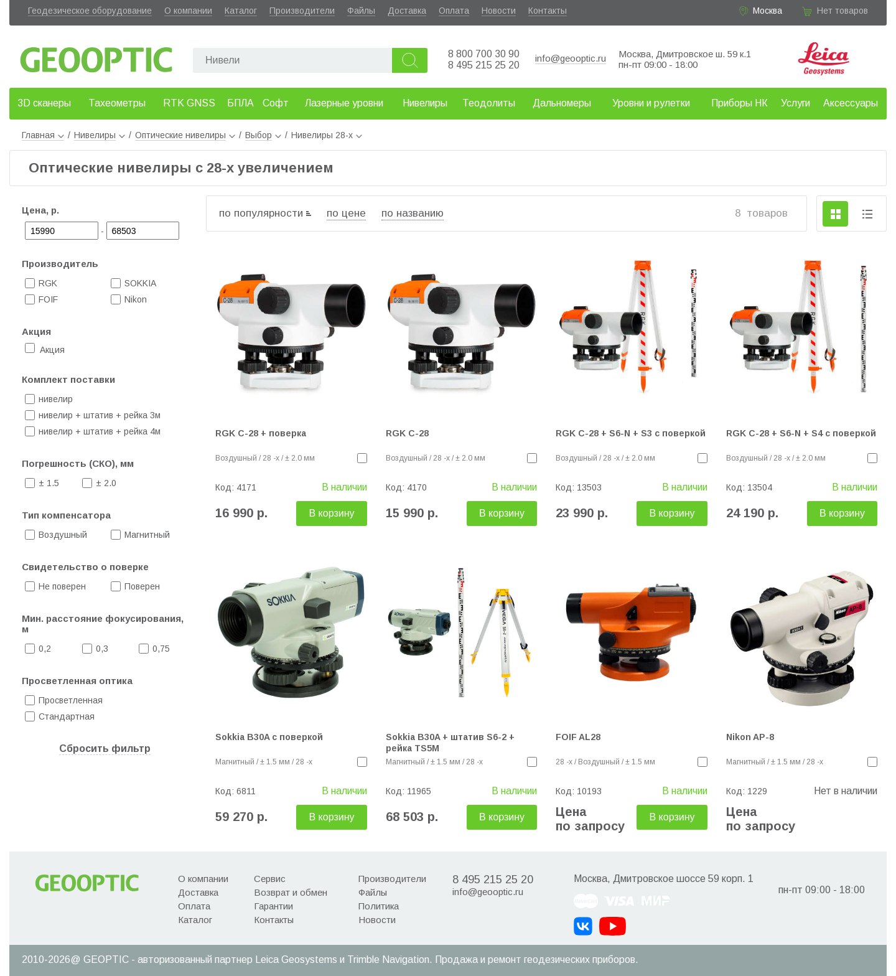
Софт (276, 103)
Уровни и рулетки (651, 103)
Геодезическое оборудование (90, 11)
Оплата (454, 11)
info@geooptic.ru (570, 58)
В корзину (331, 513)
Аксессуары (850, 103)
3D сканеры (44, 103)
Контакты (547, 11)
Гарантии (273, 906)
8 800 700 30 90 (484, 54)
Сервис (270, 878)
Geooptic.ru (96, 56)
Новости (499, 11)
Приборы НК (739, 103)
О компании (188, 11)
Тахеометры (117, 103)
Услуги (795, 103)
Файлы (361, 11)
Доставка (407, 11)
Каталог (241, 11)
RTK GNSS (189, 103)
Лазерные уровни (344, 103)
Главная (43, 135)
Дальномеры (562, 103)
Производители (302, 11)
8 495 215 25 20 (484, 65)
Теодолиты (488, 103)
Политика (378, 906)
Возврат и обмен (290, 892)
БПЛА (240, 103)
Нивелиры (425, 103)
